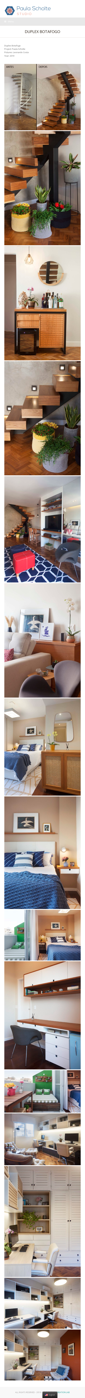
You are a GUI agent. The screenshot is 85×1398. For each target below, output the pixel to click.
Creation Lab (63, 1392)
